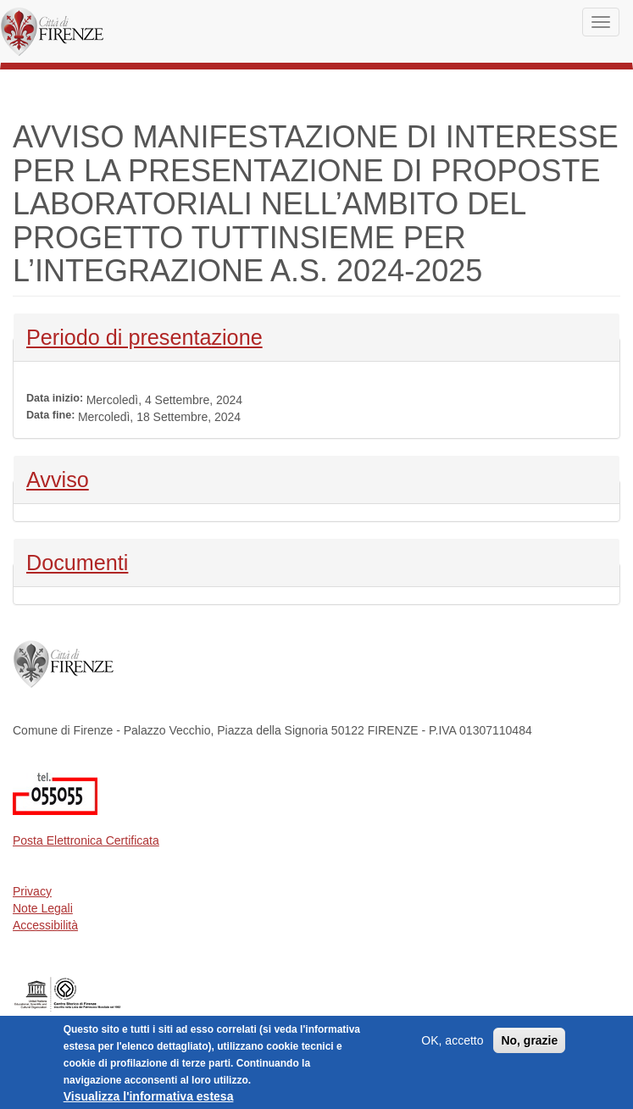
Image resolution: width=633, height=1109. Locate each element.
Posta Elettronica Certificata (86, 840)
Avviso (70, 477)
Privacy (32, 891)
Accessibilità (45, 925)
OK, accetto (452, 1042)
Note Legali (43, 908)
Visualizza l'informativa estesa (149, 1098)
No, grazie (529, 1042)
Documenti (77, 560)
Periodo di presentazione (144, 335)
